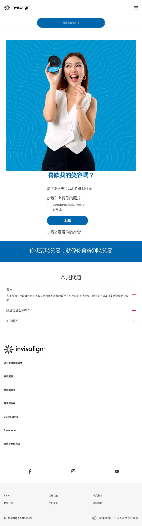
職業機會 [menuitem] (98, 495)
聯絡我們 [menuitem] (53, 495)
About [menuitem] (7, 495)
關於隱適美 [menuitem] (9, 390)
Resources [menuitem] (10, 430)
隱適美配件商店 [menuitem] (12, 443)
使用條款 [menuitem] (53, 503)
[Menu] (136, 7)
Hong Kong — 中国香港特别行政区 (115, 518)
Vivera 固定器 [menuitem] (11, 417)
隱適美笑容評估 (71, 22)
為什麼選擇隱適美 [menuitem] (13, 363)
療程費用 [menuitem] (8, 376)
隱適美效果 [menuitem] (9, 403)
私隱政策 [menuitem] (8, 503)
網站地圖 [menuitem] (98, 503)
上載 (67, 220)
